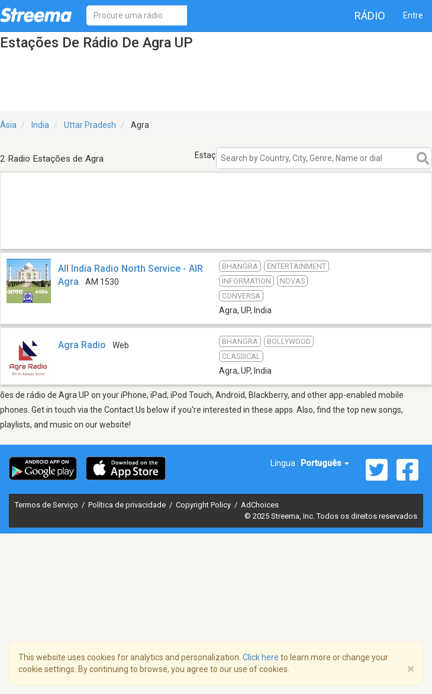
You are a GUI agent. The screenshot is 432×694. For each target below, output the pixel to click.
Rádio (369, 15)
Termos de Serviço (47, 504)
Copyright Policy (204, 504)
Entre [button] (413, 15)
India (40, 125)
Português (325, 463)
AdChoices (260, 504)
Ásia (8, 125)
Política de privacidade (127, 504)
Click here (261, 657)
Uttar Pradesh (90, 125)
